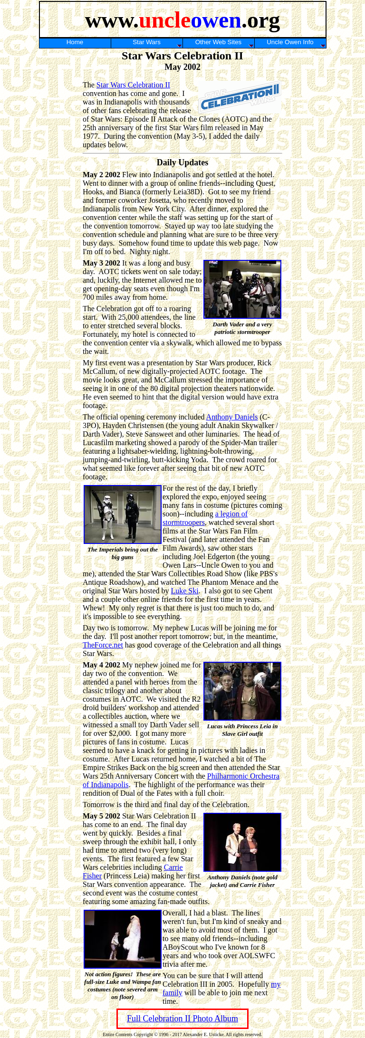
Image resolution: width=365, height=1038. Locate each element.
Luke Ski (184, 591)
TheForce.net (103, 645)
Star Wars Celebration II (133, 85)
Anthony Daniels (232, 417)
